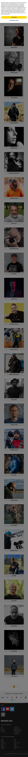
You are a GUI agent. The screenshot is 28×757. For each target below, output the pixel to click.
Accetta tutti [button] (14, 17)
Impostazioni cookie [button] (14, 20)
